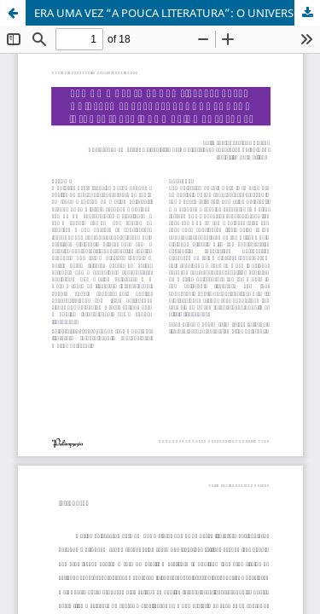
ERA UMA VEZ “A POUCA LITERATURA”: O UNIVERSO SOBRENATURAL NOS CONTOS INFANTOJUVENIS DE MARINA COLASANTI (177, 12)
